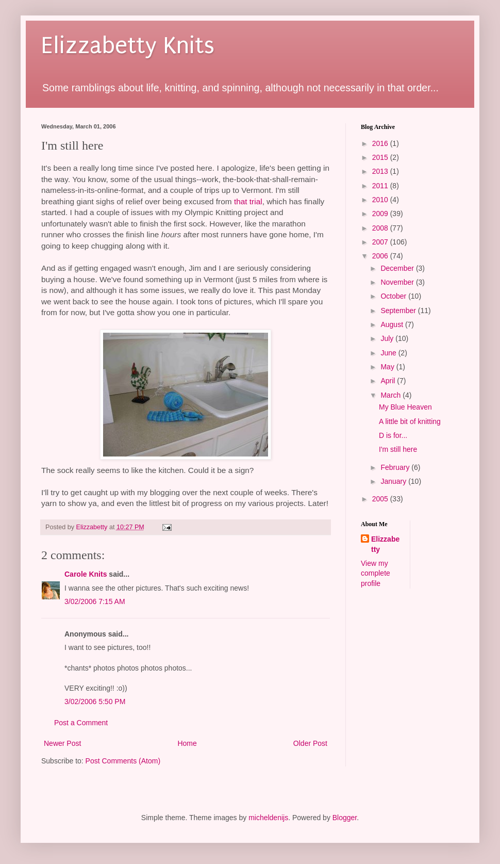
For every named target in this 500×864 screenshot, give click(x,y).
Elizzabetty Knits (127, 45)
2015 (381, 157)
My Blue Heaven (405, 407)
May (388, 367)
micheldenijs (268, 817)
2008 (381, 228)
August (392, 324)
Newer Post (62, 743)
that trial (248, 201)
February (395, 467)
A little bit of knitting (410, 421)
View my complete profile (375, 573)
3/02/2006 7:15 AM (94, 601)
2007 (381, 242)
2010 (381, 199)
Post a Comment (81, 723)
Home (186, 743)
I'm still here (398, 449)
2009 (381, 213)
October (394, 296)
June (389, 353)
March (391, 395)
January (394, 481)
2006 (381, 256)
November (397, 282)
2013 (381, 171)
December (397, 268)
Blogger (344, 817)
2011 (381, 186)
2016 (381, 143)
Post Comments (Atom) (123, 761)
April (388, 381)
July (387, 338)
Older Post (310, 743)
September (399, 310)
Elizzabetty (385, 544)
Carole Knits (85, 574)
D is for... (393, 435)
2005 (381, 499)
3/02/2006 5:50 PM (94, 701)
